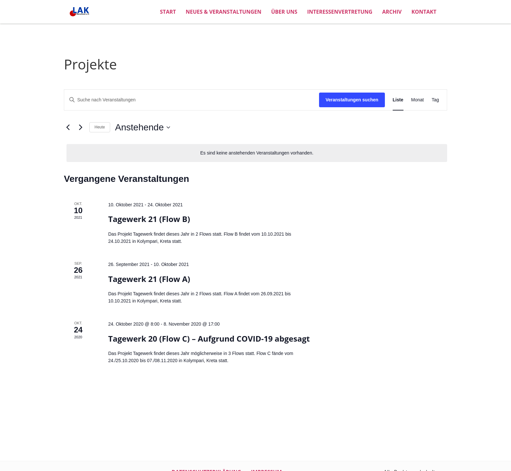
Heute (100, 127)
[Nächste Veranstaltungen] (80, 127)
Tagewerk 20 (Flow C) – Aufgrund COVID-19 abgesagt (209, 338)
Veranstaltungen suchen (352, 99)
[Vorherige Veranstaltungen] (68, 127)
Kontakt (423, 11)
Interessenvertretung (339, 11)
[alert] (256, 153)
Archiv (392, 11)
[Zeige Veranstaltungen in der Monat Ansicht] (417, 100)
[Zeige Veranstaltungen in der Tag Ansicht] (435, 100)
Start (168, 11)
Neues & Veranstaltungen (223, 11)
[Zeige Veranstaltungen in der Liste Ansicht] (398, 100)
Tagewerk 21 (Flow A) (149, 278)
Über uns (284, 11)
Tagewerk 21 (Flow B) (149, 218)
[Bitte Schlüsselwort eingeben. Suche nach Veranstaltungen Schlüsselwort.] (191, 100)
